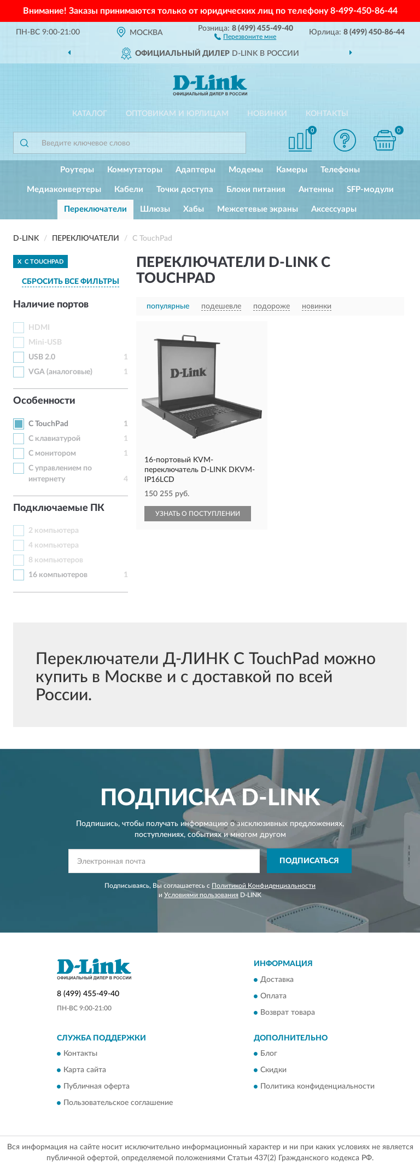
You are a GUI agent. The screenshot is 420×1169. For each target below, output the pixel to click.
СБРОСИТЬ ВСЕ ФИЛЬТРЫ (70, 282)
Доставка (277, 980)
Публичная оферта (96, 1086)
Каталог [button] (89, 114)
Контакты (327, 114)
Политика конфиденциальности (317, 1086)
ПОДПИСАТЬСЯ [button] (309, 861)
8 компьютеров (55, 560)
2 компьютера (53, 530)
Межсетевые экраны (257, 209)
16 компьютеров (58, 575)
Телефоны (340, 170)
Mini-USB (45, 342)
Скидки (273, 1070)
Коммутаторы (134, 170)
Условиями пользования (201, 895)
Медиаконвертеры (64, 189)
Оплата (273, 996)
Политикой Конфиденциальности (264, 885)
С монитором (52, 453)
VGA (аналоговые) (60, 372)
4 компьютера (53, 545)
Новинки (267, 114)
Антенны (316, 189)
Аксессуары (334, 209)
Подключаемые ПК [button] (58, 508)
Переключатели (95, 209)
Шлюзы (155, 209)
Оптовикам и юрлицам (177, 114)
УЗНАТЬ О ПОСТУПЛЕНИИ (197, 513)
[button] (245, 36)
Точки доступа (184, 189)
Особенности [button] (44, 401)
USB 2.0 (41, 357)
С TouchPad (48, 424)
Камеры (291, 170)
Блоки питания (255, 189)
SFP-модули (370, 189)
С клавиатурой (54, 439)
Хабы (193, 209)
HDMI (39, 327)
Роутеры (77, 170)
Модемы (246, 170)
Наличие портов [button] (51, 305)
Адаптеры (195, 170)
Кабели (128, 189)
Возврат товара (287, 1012)
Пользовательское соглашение (118, 1103)
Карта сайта (84, 1070)
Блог (268, 1053)
